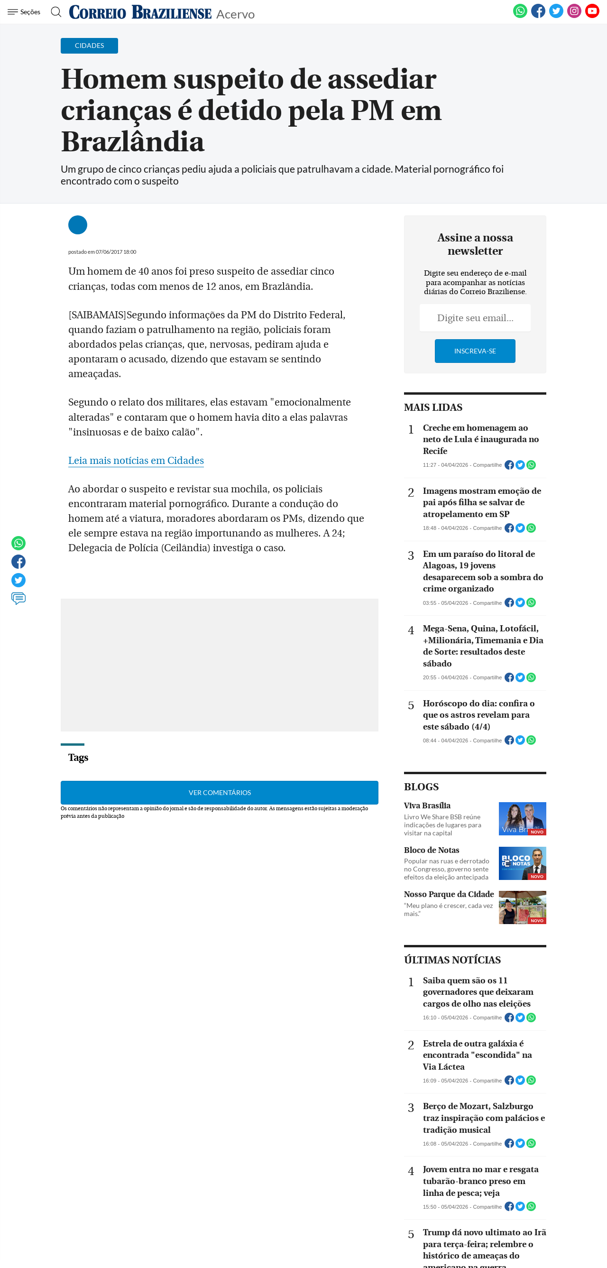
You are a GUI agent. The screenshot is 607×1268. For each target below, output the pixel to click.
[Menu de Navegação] (25, 11)
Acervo (235, 13)
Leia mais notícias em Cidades (136, 446)
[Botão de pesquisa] (53, 11)
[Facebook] (538, 16)
